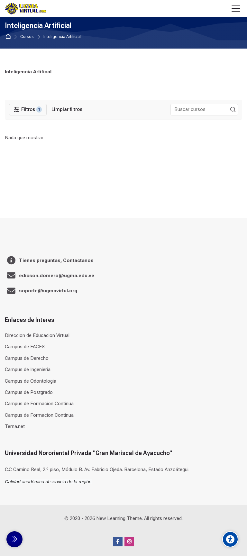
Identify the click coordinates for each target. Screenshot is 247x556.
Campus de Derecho (27, 358)
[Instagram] (129, 541)
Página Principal (9, 37)
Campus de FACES (25, 347)
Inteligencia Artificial (62, 37)
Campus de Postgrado (29, 392)
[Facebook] (118, 541)
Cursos (27, 37)
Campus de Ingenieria (27, 369)
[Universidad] (25, 9)
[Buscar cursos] (233, 109)
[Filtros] (28, 109)
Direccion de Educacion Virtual (37, 335)
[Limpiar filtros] (66, 109)
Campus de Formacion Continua (39, 403)
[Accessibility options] (230, 539)
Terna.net (15, 426)
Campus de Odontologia (30, 381)
